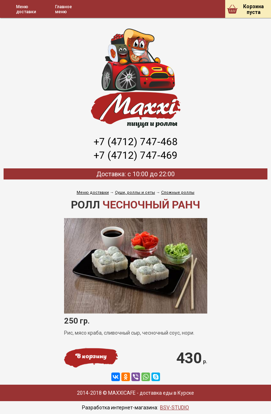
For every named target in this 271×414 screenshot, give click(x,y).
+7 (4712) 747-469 (135, 155)
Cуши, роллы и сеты (135, 192)
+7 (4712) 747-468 (135, 142)
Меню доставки (93, 192)
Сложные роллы (177, 192)
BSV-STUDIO (174, 407)
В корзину (91, 357)
